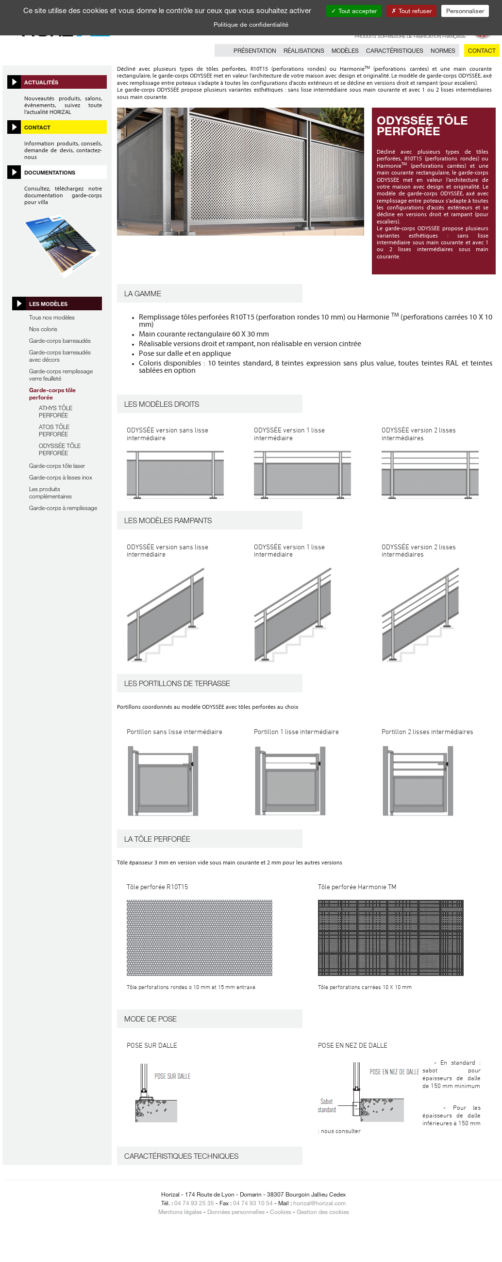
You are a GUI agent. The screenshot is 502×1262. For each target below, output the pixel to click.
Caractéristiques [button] (394, 50)
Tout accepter (354, 11)
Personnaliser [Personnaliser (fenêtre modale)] (465, 11)
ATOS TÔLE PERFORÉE (54, 430)
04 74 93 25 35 (194, 1203)
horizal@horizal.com (319, 1203)
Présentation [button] (255, 50)
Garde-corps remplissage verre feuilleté (61, 374)
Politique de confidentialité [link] (251, 24)
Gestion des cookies (323, 1211)
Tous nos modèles (52, 317)
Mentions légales (180, 1211)
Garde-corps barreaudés (60, 340)
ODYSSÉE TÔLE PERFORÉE (60, 449)
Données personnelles (236, 1211)
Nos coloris (43, 329)
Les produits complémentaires (50, 492)
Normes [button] (443, 50)
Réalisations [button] (304, 50)
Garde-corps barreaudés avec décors (60, 355)
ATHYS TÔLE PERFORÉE (55, 411)
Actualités (41, 82)
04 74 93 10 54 (253, 1203)
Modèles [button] (345, 50)
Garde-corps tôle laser (57, 465)
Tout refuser (411, 11)
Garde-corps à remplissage (63, 507)
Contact (482, 50)
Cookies (280, 1211)
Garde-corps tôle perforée (52, 393)
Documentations (49, 172)
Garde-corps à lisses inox (60, 477)
